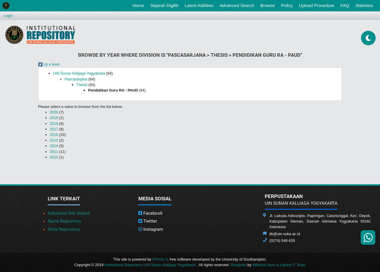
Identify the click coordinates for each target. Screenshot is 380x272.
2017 (54, 129)
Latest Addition (199, 5)
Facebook (150, 213)
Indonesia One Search (69, 213)
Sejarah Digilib (164, 5)
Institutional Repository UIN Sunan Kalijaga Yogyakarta (150, 265)
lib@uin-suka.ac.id (284, 234)
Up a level (51, 64)
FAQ (345, 5)
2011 (54, 151)
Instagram (150, 229)
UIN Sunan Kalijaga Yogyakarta (79, 73)
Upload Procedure (316, 5)
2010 (54, 157)
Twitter (147, 221)
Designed (238, 265)
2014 (54, 146)
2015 (54, 140)
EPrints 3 (160, 259)
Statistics (364, 5)
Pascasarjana (76, 79)
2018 (54, 123)
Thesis (81, 84)
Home (139, 5)
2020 (54, 112)
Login (8, 15)
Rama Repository (64, 221)
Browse (267, 5)
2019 (54, 118)
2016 (54, 134)
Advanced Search (237, 5)
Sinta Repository (64, 229)
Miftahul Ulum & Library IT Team (279, 265)
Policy (287, 5)
